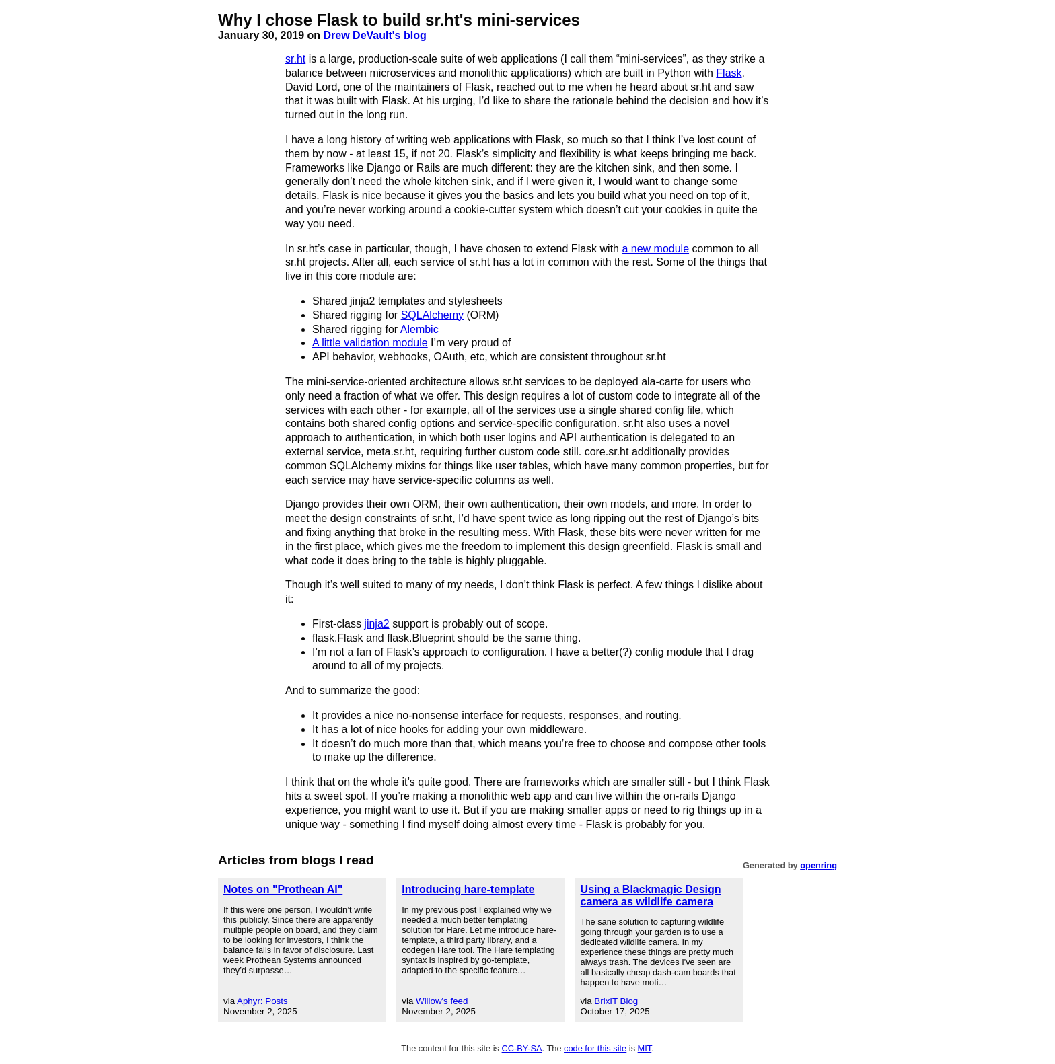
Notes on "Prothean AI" (282, 889)
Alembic (419, 329)
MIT (645, 1048)
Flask (728, 73)
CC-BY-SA (522, 1048)
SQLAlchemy (432, 315)
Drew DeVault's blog (375, 35)
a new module (655, 248)
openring (818, 865)
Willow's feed (442, 1001)
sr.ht (295, 59)
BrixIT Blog (616, 1001)
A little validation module (370, 342)
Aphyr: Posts (262, 1001)
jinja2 (376, 624)
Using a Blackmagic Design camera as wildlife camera (651, 895)
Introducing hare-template (468, 889)
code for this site (595, 1048)
